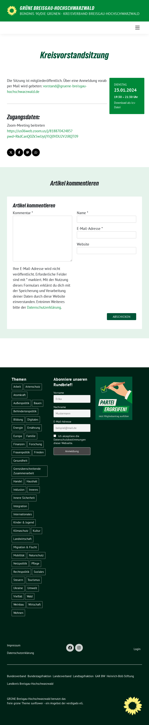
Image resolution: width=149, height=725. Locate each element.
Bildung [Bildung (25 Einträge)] (18, 419)
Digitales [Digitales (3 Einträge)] (32, 419)
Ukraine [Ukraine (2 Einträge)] (18, 588)
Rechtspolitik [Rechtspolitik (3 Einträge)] (21, 572)
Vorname (59, 392)
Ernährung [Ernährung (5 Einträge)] (33, 428)
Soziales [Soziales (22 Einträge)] (39, 572)
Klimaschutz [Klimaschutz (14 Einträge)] (20, 531)
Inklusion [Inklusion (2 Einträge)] (18, 489)
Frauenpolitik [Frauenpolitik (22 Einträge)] (21, 452)
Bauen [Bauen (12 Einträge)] (38, 403)
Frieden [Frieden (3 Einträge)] (39, 452)
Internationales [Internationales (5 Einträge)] (22, 514)
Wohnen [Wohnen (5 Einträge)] (18, 613)
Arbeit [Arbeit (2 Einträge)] (17, 386)
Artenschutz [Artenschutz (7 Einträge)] (32, 386)
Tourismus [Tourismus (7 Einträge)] (34, 580)
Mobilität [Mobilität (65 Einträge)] (18, 555)
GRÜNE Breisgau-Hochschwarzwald (57, 8)
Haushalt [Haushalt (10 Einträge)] (32, 481)
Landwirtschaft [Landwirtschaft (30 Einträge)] (22, 539)
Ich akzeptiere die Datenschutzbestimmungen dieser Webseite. (70, 439)
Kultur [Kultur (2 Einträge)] (36, 531)
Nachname (60, 407)
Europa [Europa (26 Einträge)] (17, 436)
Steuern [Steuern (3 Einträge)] (18, 580)
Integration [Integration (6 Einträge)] (20, 506)
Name (82, 212)
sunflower (37, 703)
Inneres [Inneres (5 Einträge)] (33, 489)
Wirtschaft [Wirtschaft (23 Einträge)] (34, 604)
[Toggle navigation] (137, 27)
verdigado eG (74, 703)
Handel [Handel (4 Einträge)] (17, 481)
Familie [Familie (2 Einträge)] (31, 436)
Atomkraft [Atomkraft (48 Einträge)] (19, 395)
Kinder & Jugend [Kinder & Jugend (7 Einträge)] (23, 522)
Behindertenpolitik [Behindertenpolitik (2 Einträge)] (24, 411)
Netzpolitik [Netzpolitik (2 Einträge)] (20, 563)
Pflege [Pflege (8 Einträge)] (35, 563)
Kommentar (23, 212)
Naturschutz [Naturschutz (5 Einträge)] (36, 555)
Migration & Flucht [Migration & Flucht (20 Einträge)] (25, 547)
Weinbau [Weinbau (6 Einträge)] (18, 604)
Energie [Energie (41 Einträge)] (18, 428)
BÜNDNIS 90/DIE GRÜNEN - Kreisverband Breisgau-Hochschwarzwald (79, 13)
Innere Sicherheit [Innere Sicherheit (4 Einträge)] (24, 498)
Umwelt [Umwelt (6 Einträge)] (32, 588)
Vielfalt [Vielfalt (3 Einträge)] (17, 596)
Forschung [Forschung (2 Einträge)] (35, 444)
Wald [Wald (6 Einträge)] (30, 596)
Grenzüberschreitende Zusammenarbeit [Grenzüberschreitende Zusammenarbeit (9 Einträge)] (27, 471)
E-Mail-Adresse (90, 228)
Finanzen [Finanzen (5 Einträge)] (19, 444)
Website (83, 244)
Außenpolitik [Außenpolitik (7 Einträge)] (21, 403)
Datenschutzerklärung (44, 307)
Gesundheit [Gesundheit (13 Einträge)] (20, 460)
